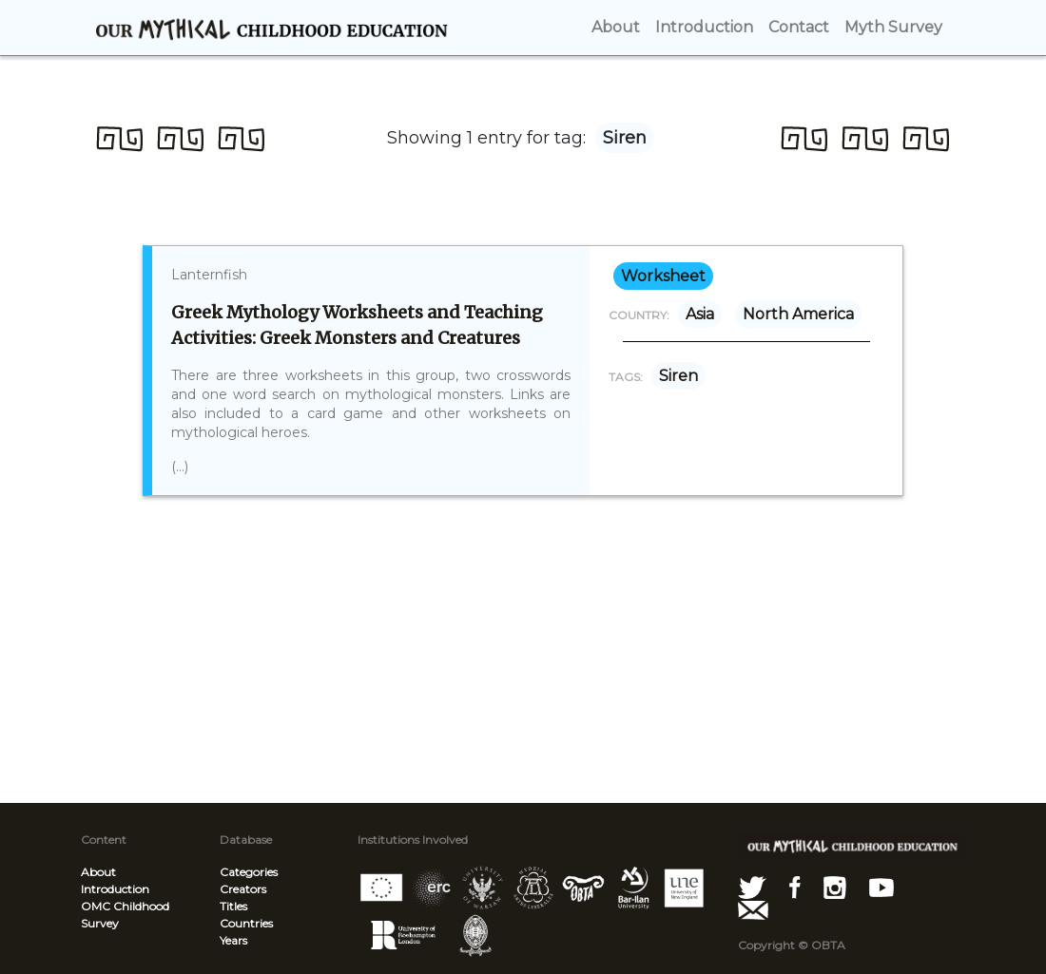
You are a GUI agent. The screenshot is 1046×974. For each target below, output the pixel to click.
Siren (678, 376)
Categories (249, 872)
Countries (246, 923)
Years (233, 940)
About (98, 872)
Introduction (115, 889)
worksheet (663, 276)
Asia (700, 314)
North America (798, 314)
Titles (233, 906)
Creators (243, 889)
